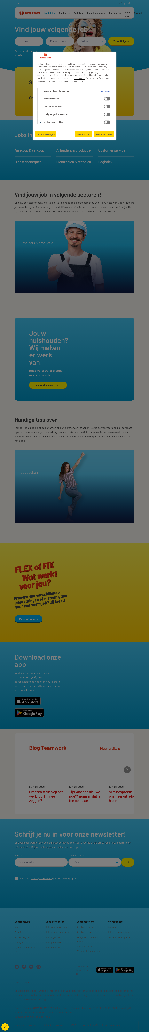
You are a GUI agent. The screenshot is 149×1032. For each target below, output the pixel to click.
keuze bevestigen (46, 134)
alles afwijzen (83, 134)
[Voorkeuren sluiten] (5, 1027)
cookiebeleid (79, 81)
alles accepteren (104, 134)
